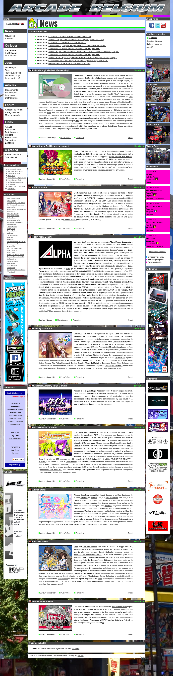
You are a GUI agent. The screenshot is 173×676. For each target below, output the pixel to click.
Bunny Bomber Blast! (14, 180)
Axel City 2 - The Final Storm (16, 203)
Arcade (8, 127)
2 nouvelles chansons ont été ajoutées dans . (74, 54)
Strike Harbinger (12, 265)
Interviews (10, 95)
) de (84, 555)
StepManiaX (11, 189)
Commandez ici (75, 311)
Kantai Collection (106, 552)
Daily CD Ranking (14, 393)
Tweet (130, 138)
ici (123, 170)
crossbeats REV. (91, 435)
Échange (9, 143)
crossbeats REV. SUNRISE (85, 432)
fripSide (106, 459)
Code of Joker (126, 193)
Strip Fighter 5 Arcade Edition (16, 270)
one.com (81, 656)
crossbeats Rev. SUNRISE (51, 470)
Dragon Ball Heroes (82, 151)
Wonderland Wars (119, 607)
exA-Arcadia (11, 55)
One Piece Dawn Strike (15, 171)
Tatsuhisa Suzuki (99, 342)
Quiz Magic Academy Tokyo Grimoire (103, 391)
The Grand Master (12, 235)
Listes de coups (13, 75)
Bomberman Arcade (13, 216)
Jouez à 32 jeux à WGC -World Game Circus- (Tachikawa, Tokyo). (84, 51)
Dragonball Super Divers (14, 222)
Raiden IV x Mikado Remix (15, 255)
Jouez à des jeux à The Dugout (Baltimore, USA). (76, 39)
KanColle (77, 555)
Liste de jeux (11, 67)
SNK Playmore (65, 303)
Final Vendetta (11, 224)
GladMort (10, 233)
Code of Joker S (102, 193)
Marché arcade (12, 115)
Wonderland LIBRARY (92, 609)
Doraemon (106, 255)
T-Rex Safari (11, 272)
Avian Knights (11, 200)
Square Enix (120, 358)
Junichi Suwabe (77, 363)
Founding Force (12, 226)
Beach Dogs (11, 211)
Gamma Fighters (12, 231)
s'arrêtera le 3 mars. (70, 63)
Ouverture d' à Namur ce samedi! (70, 36)
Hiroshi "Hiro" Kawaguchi (118, 94)
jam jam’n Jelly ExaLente (16, 182)
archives (75, 648)
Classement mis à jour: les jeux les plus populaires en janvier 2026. (78, 60)
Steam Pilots (11, 263)
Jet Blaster (10, 239)
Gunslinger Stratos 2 (97, 336)
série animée (63, 579)
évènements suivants (157, 252)
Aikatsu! (83, 498)
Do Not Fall (11, 184)
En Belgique (11, 53)
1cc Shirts (86, 242)
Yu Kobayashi (80, 344)
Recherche (10, 50)
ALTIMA (42, 462)
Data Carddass (113, 151)
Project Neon (11, 252)
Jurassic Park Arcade (14, 169)
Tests (7, 70)
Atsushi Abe (50, 363)
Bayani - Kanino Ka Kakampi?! (16, 209)
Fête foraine (11, 137)
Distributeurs (11, 98)
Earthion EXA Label (14, 173)
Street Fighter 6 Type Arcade (17, 178)
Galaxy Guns (11, 229)
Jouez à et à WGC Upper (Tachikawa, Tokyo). (83, 57)
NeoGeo (83, 279)
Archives (9, 38)
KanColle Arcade (90, 547)
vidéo (60, 584)
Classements (11, 90)
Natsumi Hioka (120, 342)
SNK (68, 269)
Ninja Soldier (11, 246)
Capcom (120, 435)
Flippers (9, 135)
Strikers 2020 (11, 268)
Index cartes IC (12, 78)
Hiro (49, 113)
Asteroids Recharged (13, 198)
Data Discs (97, 75)
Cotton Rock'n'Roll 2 (13, 220)
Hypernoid (10, 237)
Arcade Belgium (13, 154)
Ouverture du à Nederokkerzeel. (67, 42)
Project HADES (12, 250)
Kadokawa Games (94, 555)
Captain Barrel (11, 218)
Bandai (128, 151)
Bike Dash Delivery (13, 213)
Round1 (49, 368)
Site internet (11, 157)
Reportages (11, 92)
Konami (77, 391)
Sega (130, 75)
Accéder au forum (14, 109)
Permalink (80, 138)
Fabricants (10, 129)
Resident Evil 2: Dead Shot (16, 186)
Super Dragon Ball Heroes (120, 157)
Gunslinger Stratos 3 (83, 334)
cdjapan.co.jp (14, 465)
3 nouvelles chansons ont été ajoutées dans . (74, 48)
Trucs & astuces (13, 73)
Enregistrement (12, 112)
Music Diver (11, 176)
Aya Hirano (71, 462)
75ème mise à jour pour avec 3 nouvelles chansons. (77, 45)
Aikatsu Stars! (80, 495)
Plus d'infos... (65, 138)
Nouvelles (10, 36)
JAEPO (77, 438)
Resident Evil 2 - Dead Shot (15, 257)
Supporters (10, 140)
